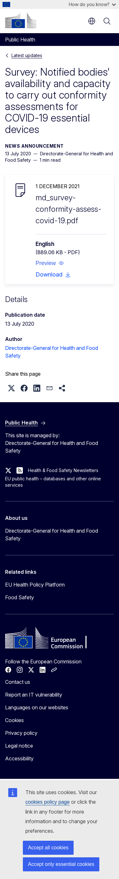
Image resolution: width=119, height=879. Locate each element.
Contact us (17, 682)
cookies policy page (47, 802)
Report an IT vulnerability (33, 694)
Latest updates (26, 55)
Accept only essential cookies (61, 864)
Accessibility (19, 758)
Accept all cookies (48, 847)
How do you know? (92, 4)
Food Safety (19, 597)
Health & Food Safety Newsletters (63, 470)
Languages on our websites (36, 707)
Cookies (14, 720)
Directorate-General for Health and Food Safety (51, 535)
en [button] (92, 21)
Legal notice (19, 745)
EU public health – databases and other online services (53, 482)
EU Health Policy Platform (35, 584)
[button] (50, 263)
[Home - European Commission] (20, 20)
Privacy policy (21, 733)
